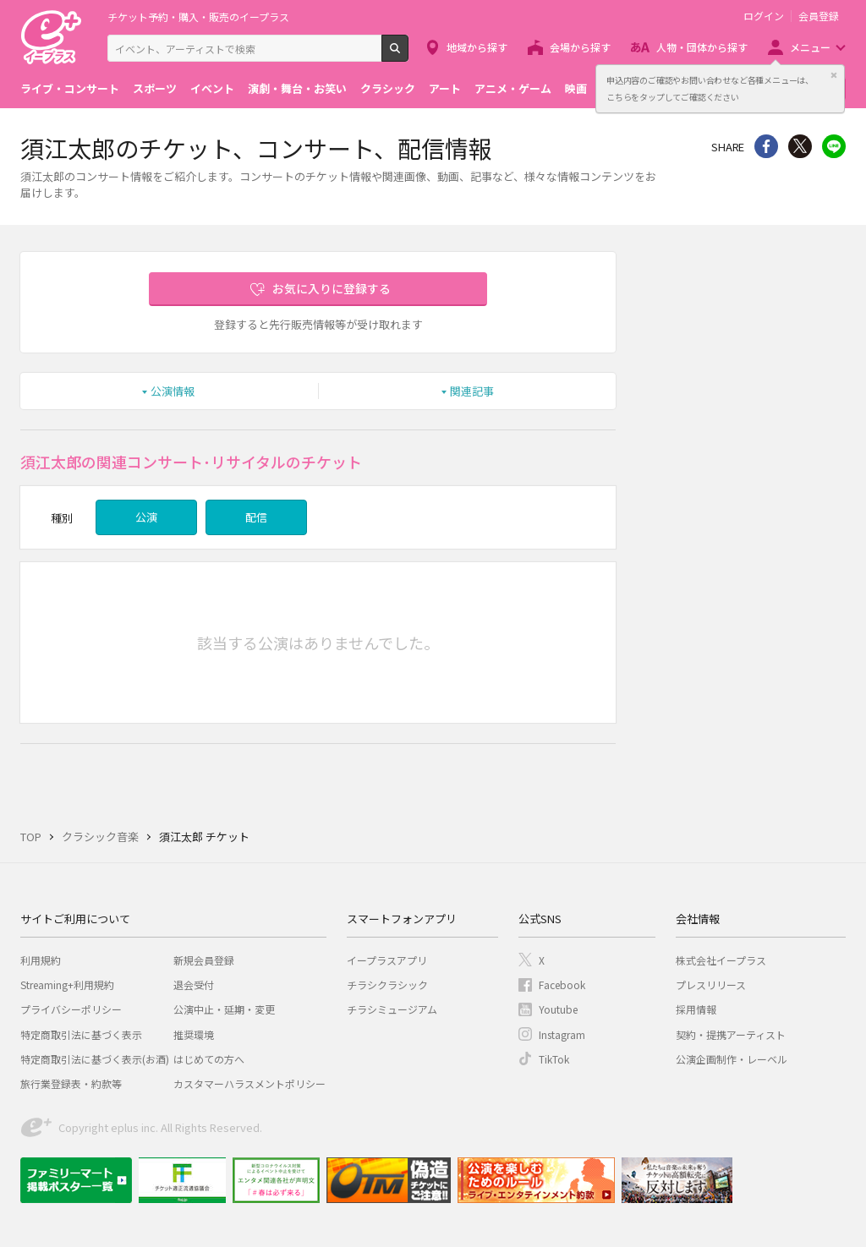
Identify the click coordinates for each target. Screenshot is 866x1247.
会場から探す (580, 47)
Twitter (800, 146)
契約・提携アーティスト (731, 1034)
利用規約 (40, 960)
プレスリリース (711, 984)
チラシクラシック (387, 984)
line (834, 146)
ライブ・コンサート (69, 88)
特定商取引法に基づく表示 (81, 1034)
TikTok (554, 1059)
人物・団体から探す (702, 47)
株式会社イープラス (721, 960)
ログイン (763, 16)
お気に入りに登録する (331, 288)
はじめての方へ (208, 1059)
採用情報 (696, 1009)
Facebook (562, 984)
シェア (766, 146)
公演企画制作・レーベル (731, 1059)
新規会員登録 (203, 960)
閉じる (834, 75)
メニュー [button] (810, 47)
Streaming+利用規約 (67, 984)
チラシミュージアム (392, 1009)
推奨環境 (193, 1034)
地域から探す (477, 47)
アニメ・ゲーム (512, 88)
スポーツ (155, 88)
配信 (256, 517)
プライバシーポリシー (71, 1009)
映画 (576, 88)
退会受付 (193, 984)
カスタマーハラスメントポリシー (249, 1083)
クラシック (387, 88)
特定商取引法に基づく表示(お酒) (94, 1059)
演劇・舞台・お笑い (297, 88)
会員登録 (818, 16)
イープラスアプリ (387, 960)
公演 (146, 517)
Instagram (562, 1034)
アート (445, 88)
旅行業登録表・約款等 (71, 1083)
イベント (212, 88)
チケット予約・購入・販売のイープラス (198, 16)
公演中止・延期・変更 (224, 1009)
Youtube (558, 1009)
